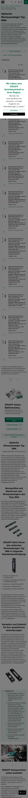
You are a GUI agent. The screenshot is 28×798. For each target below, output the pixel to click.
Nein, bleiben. (14, 110)
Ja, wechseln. (14, 114)
